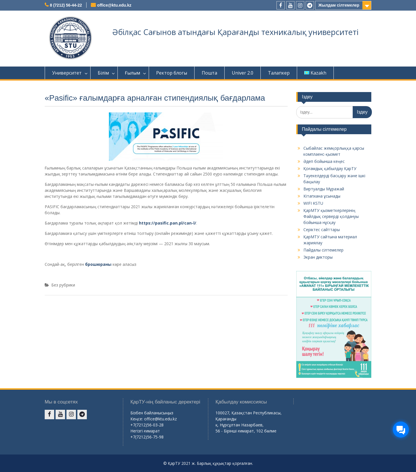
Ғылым (132, 73)
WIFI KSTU (313, 203)
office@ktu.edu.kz (114, 5)
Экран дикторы (318, 257)
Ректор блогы (171, 73)
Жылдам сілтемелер (338, 5)
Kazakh (315, 73)
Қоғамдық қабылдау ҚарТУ (329, 168)
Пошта (209, 73)
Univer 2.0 (242, 73)
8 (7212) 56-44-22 (66, 5)
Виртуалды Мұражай (323, 189)
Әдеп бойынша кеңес (324, 161)
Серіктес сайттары (321, 229)
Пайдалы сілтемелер (323, 250)
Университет (67, 73)
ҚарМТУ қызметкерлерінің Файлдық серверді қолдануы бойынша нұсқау (331, 216)
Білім (103, 73)
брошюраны (98, 264)
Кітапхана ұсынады (321, 196)
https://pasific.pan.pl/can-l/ (167, 223)
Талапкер (279, 73)
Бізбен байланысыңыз (151, 413)
